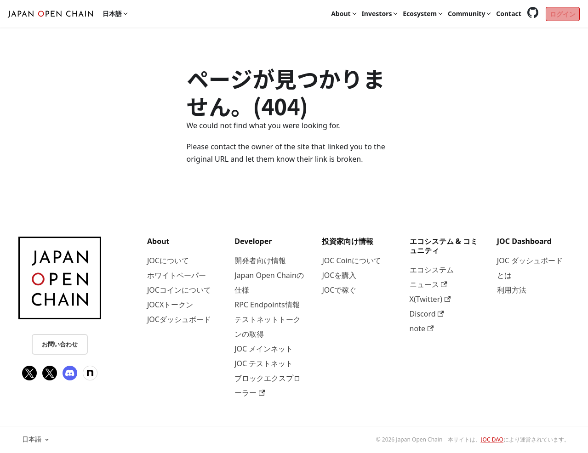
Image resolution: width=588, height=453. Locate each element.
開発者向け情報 (260, 260)
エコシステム (432, 270)
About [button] (340, 13)
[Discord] (70, 373)
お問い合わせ (60, 344)
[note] (90, 373)
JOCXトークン (170, 305)
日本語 (36, 439)
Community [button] (466, 13)
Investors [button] (376, 13)
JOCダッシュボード (179, 319)
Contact (508, 13)
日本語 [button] (112, 13)
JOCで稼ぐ (339, 290)
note (422, 328)
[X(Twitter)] (29, 373)
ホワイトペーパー (176, 275)
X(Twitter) (430, 299)
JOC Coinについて (351, 260)
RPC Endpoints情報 (267, 305)
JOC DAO (492, 439)
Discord (427, 314)
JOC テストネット (263, 363)
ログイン (563, 14)
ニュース (428, 284)
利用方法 (511, 290)
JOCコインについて (179, 290)
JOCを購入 (339, 275)
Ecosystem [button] (420, 13)
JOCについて (168, 260)
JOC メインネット (263, 349)
